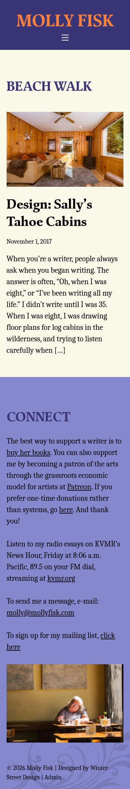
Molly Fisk (65, 20)
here (66, 509)
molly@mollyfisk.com (41, 612)
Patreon (79, 486)
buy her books (28, 452)
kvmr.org (61, 578)
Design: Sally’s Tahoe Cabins (49, 212)
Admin (53, 777)
